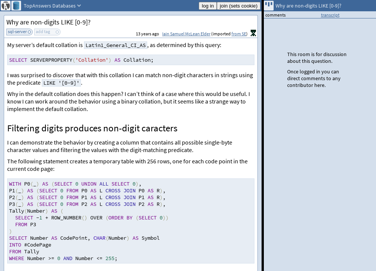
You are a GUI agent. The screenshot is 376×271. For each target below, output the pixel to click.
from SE (238, 34)
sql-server (17, 31)
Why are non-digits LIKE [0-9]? (48, 22)
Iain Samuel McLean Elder (186, 34)
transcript (330, 15)
